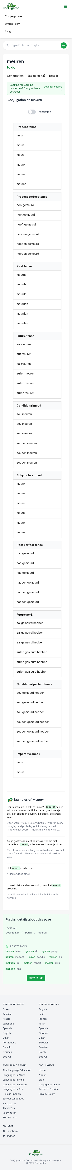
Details (54, 75)
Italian (42, 1023)
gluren (50, 951)
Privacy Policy (47, 1094)
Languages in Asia (13, 1089)
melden (32, 963)
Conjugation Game (49, 1084)
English (7, 1033)
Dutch (28, 932)
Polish (42, 1052)
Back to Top (36, 977)
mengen (13, 968)
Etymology (12, 24)
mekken (13, 963)
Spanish (7, 1028)
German (7, 1052)
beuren (14, 951)
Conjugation (13, 16)
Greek (6, 1009)
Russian (7, 1014)
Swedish (44, 1042)
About (42, 1075)
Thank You (9, 1108)
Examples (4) (36, 75)
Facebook (10, 1131)
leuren (36, 957)
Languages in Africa (14, 1075)
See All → (8, 1056)
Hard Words (9, 1103)
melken (52, 963)
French (7, 1047)
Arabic (6, 1018)
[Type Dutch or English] (36, 45)
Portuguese (9, 1042)
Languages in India (13, 1079)
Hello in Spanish (12, 1094)
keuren (15, 957)
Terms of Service (49, 1089)
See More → (10, 1117)
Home (42, 1070)
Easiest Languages (13, 1098)
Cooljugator (12, 932)
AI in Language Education (17, 1070)
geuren (32, 951)
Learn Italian (9, 1112)
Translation (44, 111)
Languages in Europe (15, 1084)
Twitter (9, 1135)
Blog (8, 31)
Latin (41, 1014)
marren (55, 957)
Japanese (8, 1023)
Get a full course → (53, 88)
